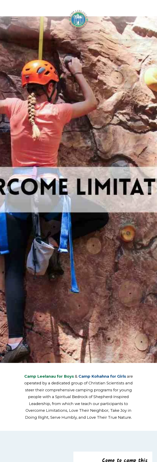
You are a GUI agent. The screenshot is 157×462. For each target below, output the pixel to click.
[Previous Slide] (7, 189)
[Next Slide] (150, 189)
